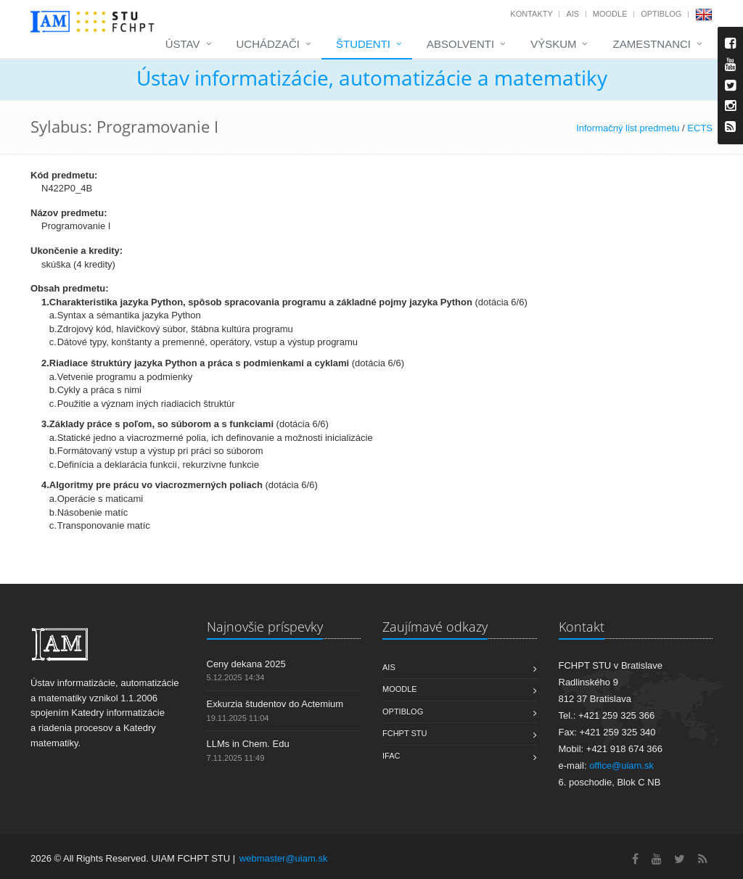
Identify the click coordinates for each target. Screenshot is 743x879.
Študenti (363, 44)
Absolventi (460, 44)
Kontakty (531, 13)
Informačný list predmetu (627, 128)
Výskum (553, 44)
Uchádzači (268, 44)
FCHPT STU (404, 733)
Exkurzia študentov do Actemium (275, 703)
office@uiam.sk (621, 765)
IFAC (391, 755)
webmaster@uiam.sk (283, 858)
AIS (572, 13)
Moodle (610, 13)
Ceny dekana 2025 (246, 664)
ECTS (700, 128)
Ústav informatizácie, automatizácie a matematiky (371, 77)
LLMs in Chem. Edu (248, 743)
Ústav (182, 44)
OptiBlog (661, 13)
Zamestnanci (651, 44)
